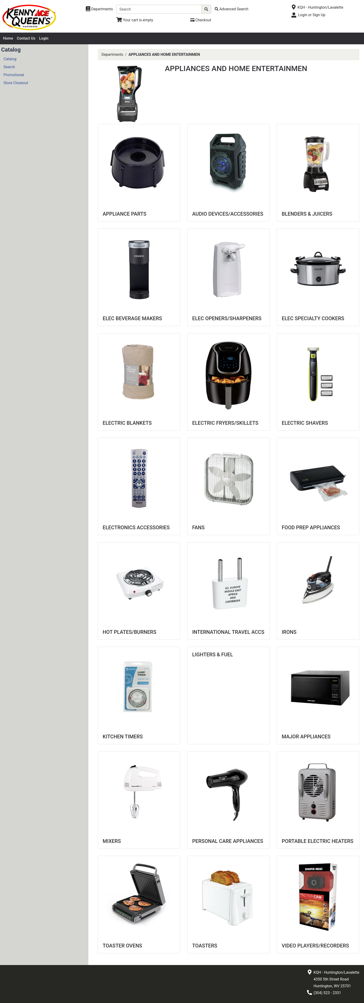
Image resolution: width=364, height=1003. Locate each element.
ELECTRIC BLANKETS (127, 423)
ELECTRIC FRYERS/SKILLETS (225, 423)
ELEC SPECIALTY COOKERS (313, 318)
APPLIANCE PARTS (124, 214)
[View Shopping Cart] (134, 20)
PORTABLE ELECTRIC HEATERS (317, 841)
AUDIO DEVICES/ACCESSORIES (227, 214)
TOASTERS (204, 946)
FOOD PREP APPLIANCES (311, 527)
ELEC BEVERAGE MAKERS (132, 318)
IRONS (289, 632)
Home (8, 38)
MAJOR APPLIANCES (306, 737)
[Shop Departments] (99, 9)
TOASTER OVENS (122, 946)
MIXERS (112, 841)
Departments (112, 54)
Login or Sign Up (311, 15)
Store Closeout (16, 83)
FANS (198, 527)
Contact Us (26, 38)
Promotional (14, 75)
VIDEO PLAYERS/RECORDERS (315, 946)
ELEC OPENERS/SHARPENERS (227, 318)
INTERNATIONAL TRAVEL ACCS (228, 632)
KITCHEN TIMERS (123, 737)
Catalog (10, 59)
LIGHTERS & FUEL (212, 654)
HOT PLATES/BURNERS (129, 632)
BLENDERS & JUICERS (307, 214)
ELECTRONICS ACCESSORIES (136, 527)
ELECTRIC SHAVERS (305, 423)
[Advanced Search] (231, 9)
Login (44, 38)
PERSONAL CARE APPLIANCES (227, 841)
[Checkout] (200, 20)
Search (9, 67)
